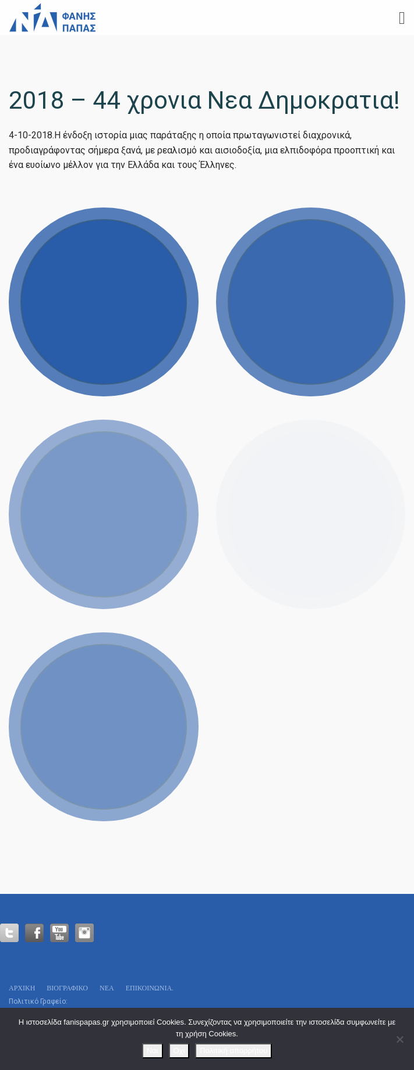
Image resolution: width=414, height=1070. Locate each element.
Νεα (107, 987)
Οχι (179, 1050)
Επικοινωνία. (150, 987)
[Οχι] (399, 1039)
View (104, 302)
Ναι (152, 1050)
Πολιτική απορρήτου (233, 1050)
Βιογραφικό (67, 987)
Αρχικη (22, 987)
